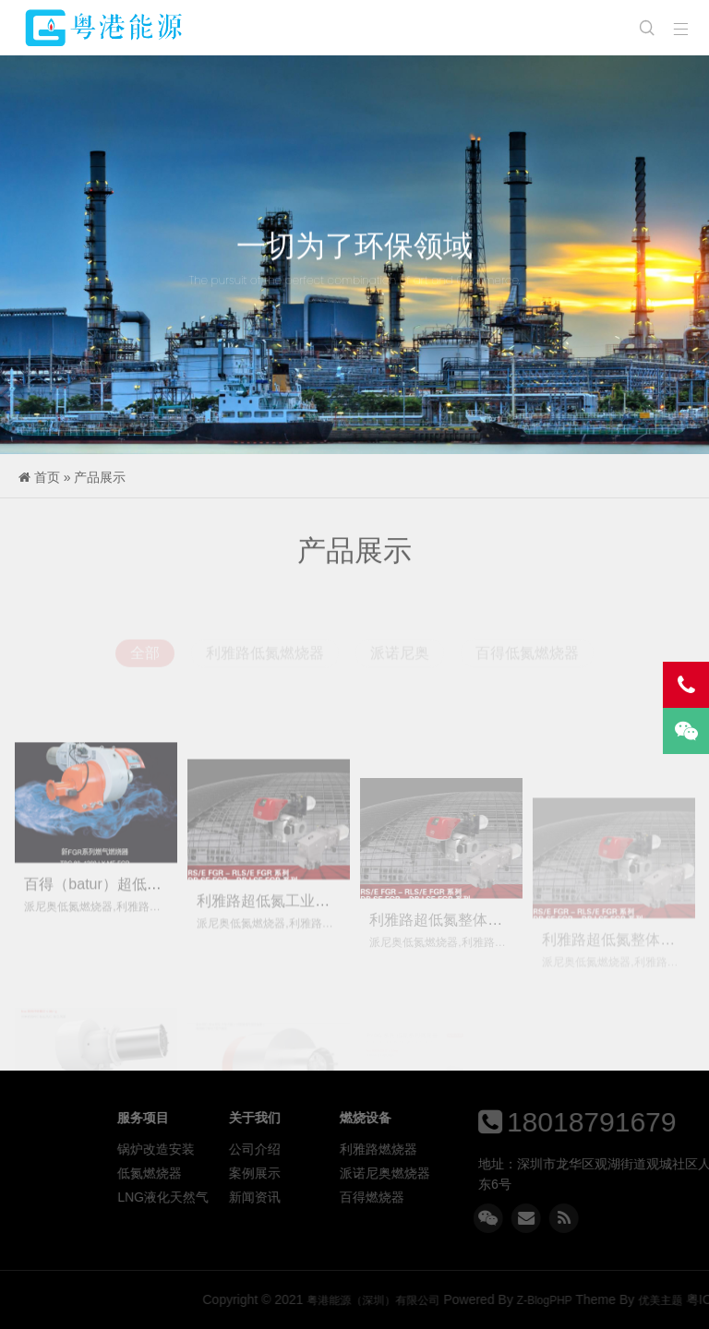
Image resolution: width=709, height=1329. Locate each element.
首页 (47, 477)
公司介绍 (362, 1149)
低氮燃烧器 (256, 1173)
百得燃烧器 (479, 1197)
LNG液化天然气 (270, 1197)
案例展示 (362, 1173)
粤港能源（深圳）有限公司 (104, 27)
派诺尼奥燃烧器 (492, 1173)
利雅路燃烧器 (485, 1149)
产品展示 (100, 477)
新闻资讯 (362, 1197)
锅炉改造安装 (263, 1149)
